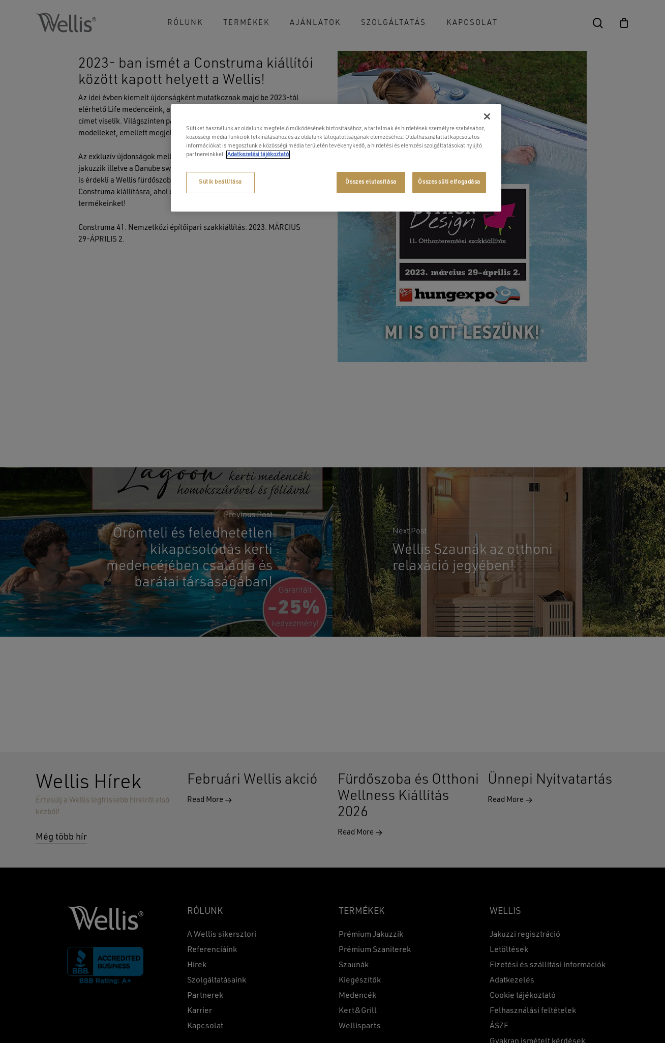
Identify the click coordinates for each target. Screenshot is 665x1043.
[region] (336, 158)
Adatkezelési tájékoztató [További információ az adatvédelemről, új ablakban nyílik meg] (258, 155)
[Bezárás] (487, 116)
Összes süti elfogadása (449, 182)
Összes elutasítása (370, 182)
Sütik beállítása (220, 182)
